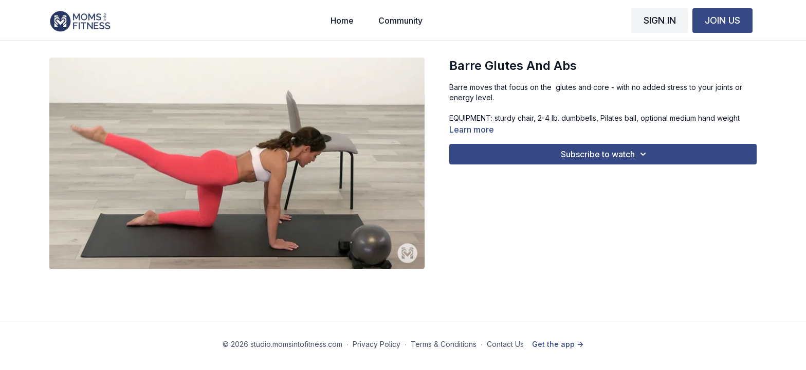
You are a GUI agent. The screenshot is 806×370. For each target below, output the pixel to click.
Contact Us (505, 344)
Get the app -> (557, 344)
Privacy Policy (376, 344)
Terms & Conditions (444, 344)
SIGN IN (660, 20)
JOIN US (722, 20)
